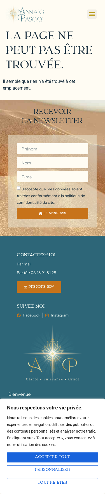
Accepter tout (52, 457)
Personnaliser (52, 470)
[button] (92, 14)
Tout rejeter (52, 483)
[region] (52, 446)
